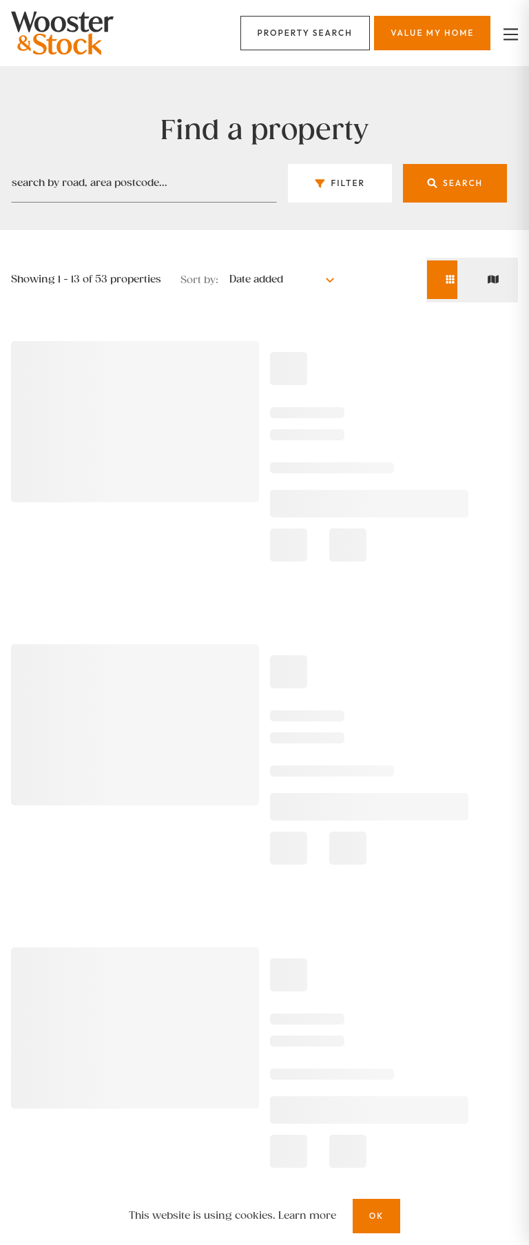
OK (376, 1216)
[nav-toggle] (508, 33)
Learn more (307, 1216)
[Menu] (305, 33)
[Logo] (92, 33)
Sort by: (199, 280)
